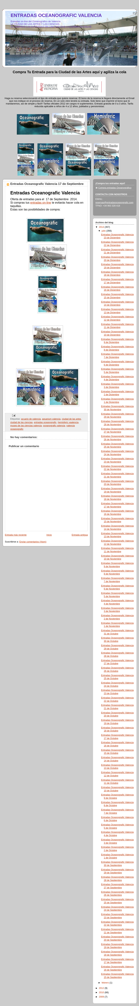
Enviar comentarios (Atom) (32, 542)
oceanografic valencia (54, 425)
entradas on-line (40, 202)
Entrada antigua (80, 535)
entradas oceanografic (45, 422)
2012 (102, 988)
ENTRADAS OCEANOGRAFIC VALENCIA (56, 15)
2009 (102, 997)
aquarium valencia (51, 419)
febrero (105, 982)
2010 (102, 992)
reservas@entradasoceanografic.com (114, 202)
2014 (102, 227)
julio (104, 231)
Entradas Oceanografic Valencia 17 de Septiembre (47, 184)
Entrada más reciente (16, 535)
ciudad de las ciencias (21, 422)
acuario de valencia (31, 419)
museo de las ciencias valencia (26, 425)
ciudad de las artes (71, 419)
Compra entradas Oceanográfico (114, 187)
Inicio (49, 535)
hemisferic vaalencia (68, 422)
